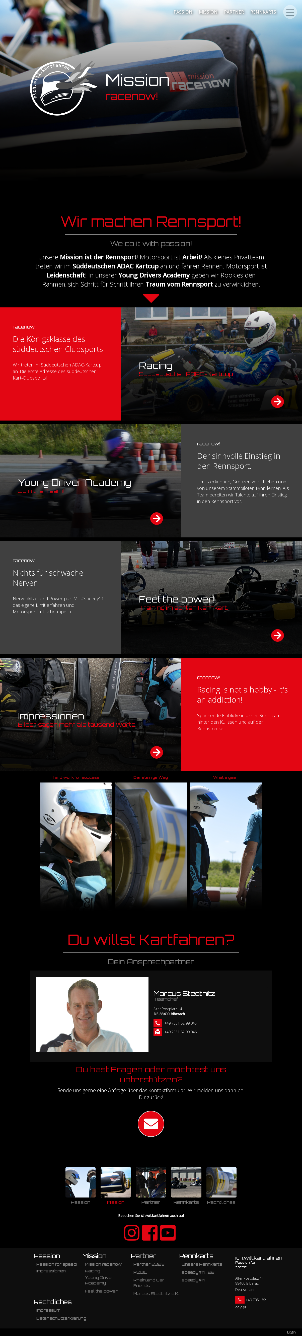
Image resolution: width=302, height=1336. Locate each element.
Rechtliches (53, 1302)
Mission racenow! (103, 1264)
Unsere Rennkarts (202, 1264)
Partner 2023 (149, 1264)
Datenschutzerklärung (61, 1318)
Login (291, 1332)
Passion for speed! (56, 1264)
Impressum (48, 1310)
